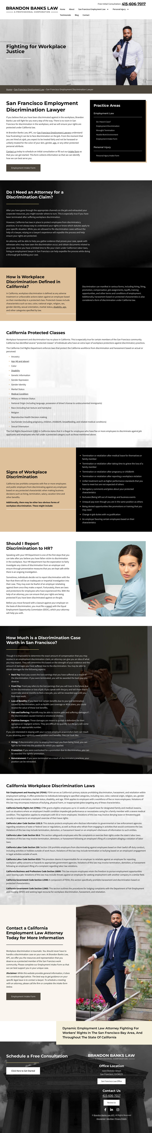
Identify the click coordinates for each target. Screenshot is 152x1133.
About (71, 9)
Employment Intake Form (106, 139)
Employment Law (104, 113)
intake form (73, 151)
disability (57, 306)
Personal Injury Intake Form (107, 155)
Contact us (11, 151)
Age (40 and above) (20, 361)
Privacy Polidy (121, 1119)
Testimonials (65, 15)
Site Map (110, 1119)
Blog (77, 15)
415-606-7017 (134, 4)
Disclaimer (101, 1119)
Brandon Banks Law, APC (104, 1115)
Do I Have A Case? (103, 121)
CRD (35, 431)
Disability (15, 370)
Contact (86, 15)
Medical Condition (19, 393)
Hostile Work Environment (107, 134)
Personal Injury (121, 9)
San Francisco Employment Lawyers (54, 132)
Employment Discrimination (108, 126)
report (49, 606)
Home (62, 9)
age (54, 142)
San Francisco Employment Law (93, 9)
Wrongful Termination (105, 130)
